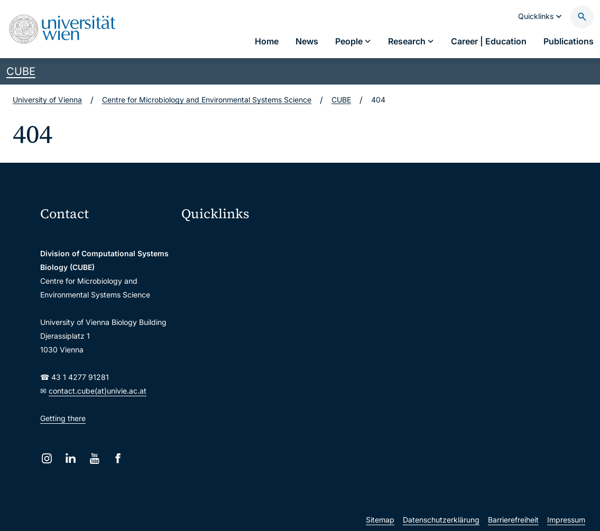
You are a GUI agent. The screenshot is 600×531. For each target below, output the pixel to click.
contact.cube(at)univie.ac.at (97, 390)
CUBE (20, 71)
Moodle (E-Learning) (223, 239)
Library (200, 350)
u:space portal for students (235, 284)
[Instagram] (47, 458)
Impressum (566, 519)
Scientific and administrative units (246, 372)
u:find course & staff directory (239, 306)
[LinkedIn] (70, 458)
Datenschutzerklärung (441, 519)
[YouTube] (94, 458)
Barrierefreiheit (513, 519)
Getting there (63, 418)
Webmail (203, 261)
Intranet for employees (227, 328)
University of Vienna (47, 99)
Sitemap (380, 519)
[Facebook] (118, 458)
